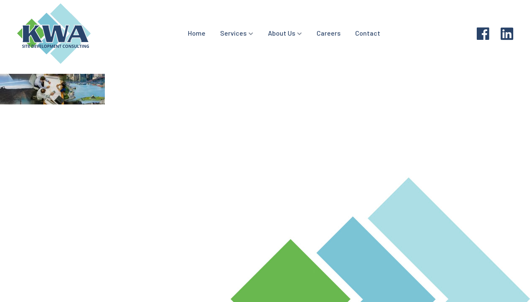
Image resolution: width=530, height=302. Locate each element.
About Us (281, 33)
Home (196, 33)
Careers (328, 33)
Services (233, 33)
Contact (367, 33)
